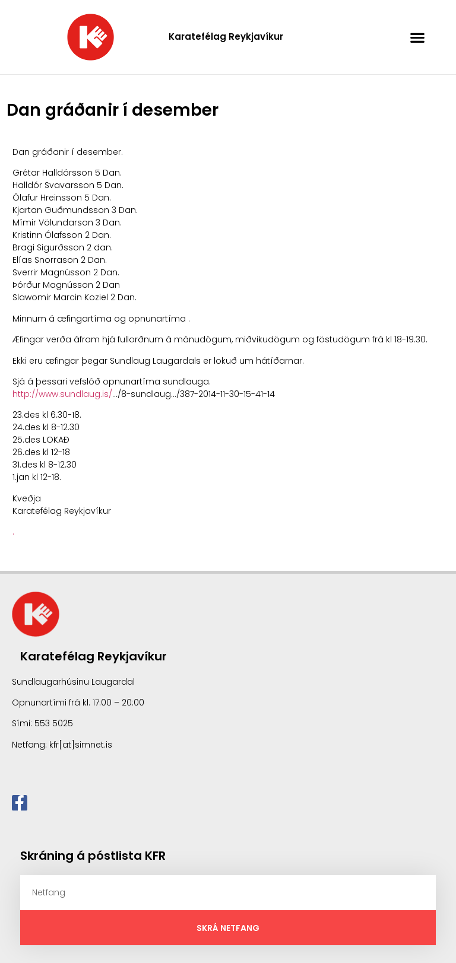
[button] (417, 37)
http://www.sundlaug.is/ (62, 394)
